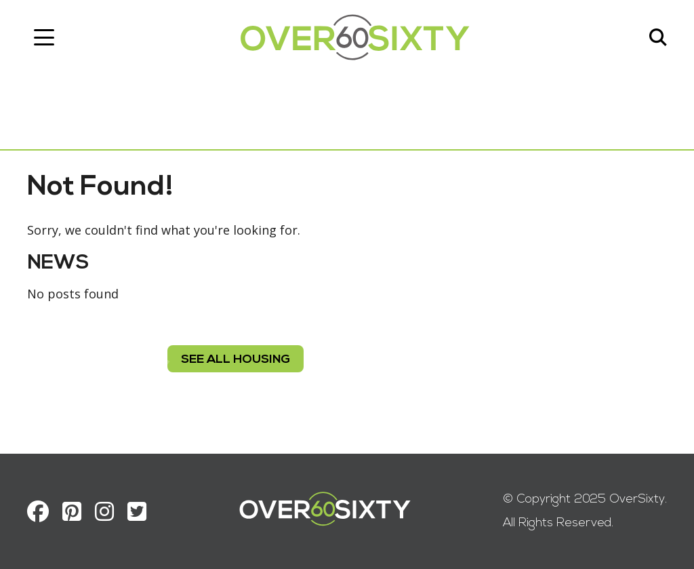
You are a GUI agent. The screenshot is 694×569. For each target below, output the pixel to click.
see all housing (235, 359)
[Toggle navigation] (44, 37)
